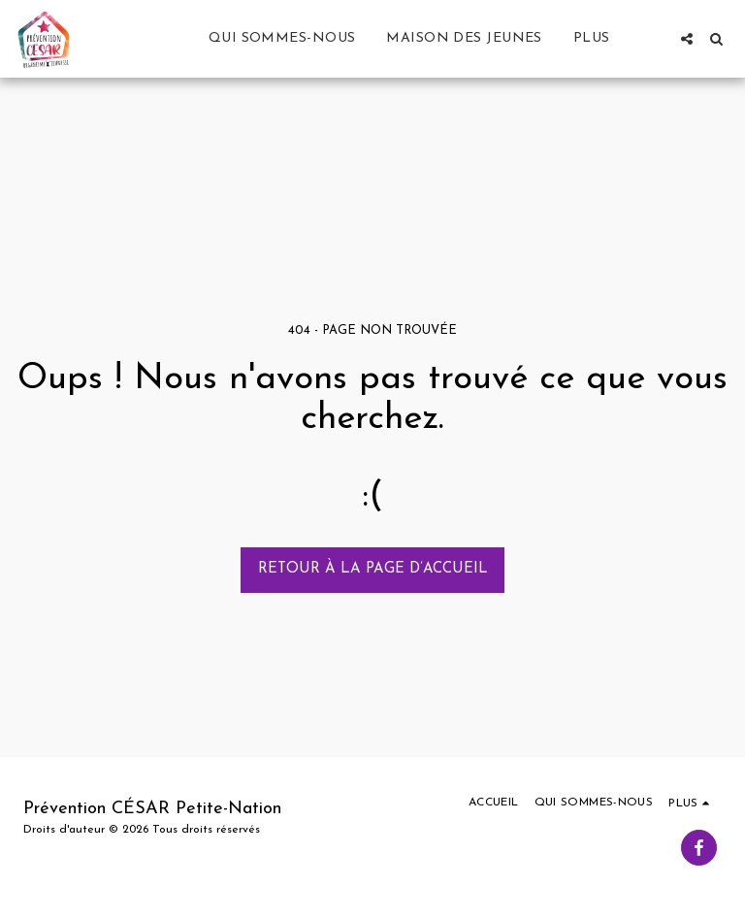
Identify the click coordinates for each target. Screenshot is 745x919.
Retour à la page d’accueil (373, 569)
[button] (686, 39)
